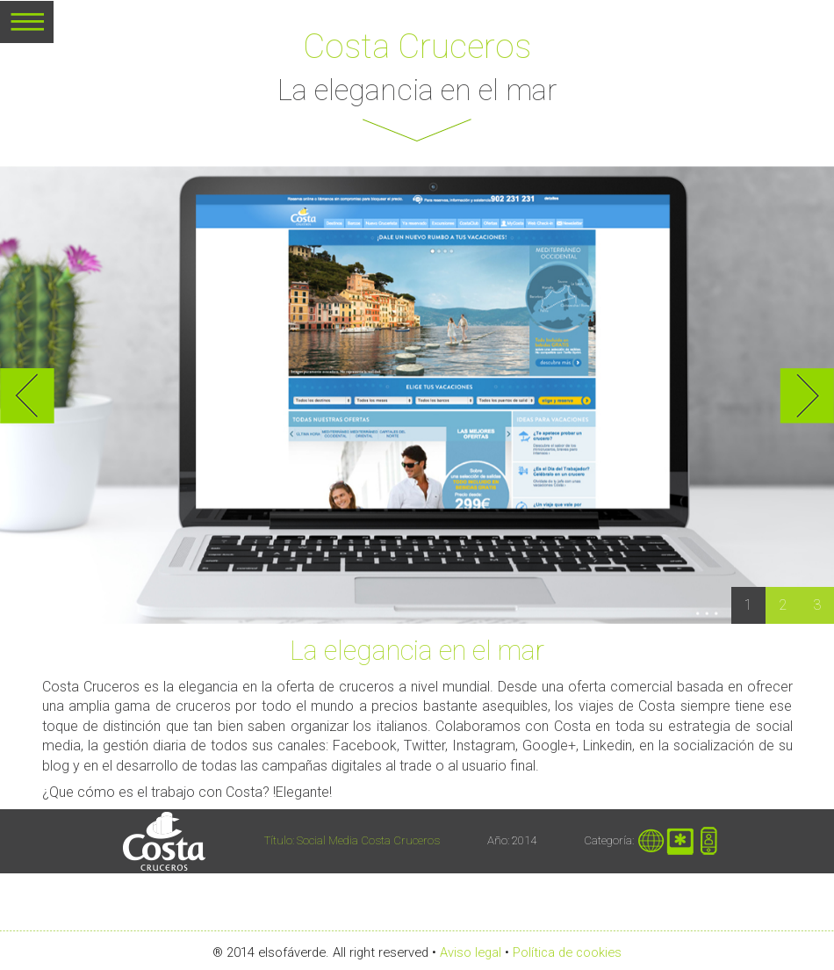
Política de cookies (567, 952)
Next (807, 395)
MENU (27, 28)
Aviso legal (470, 952)
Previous (27, 395)
